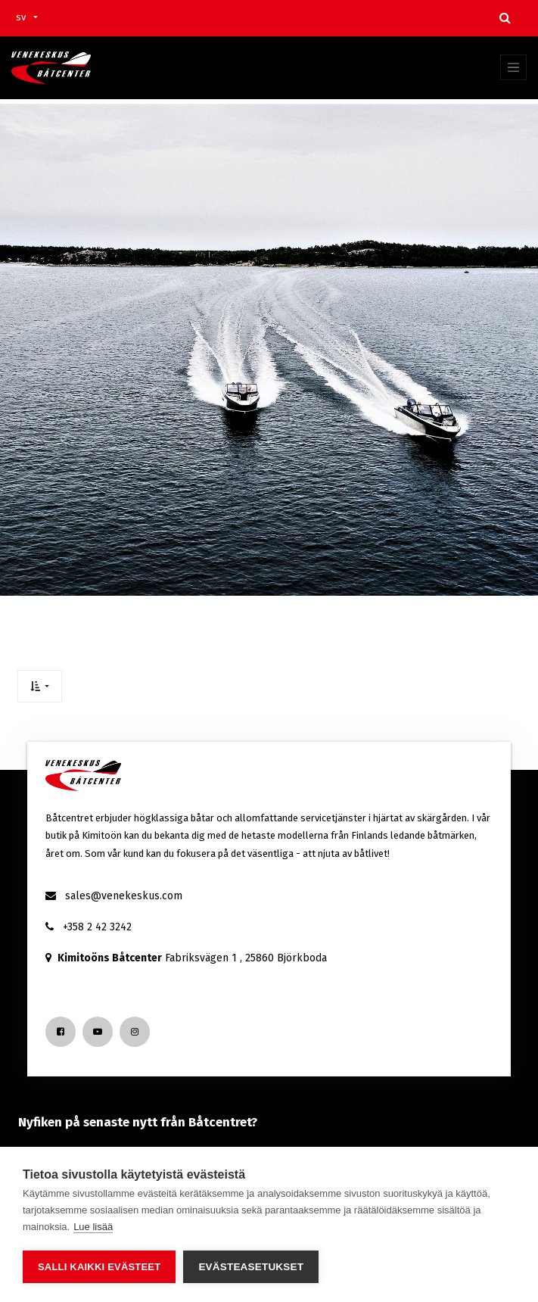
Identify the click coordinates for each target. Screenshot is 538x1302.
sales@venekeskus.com (123, 895)
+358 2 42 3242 (97, 926)
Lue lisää (93, 1226)
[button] (39, 686)
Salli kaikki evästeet (99, 1266)
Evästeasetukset (250, 1266)
